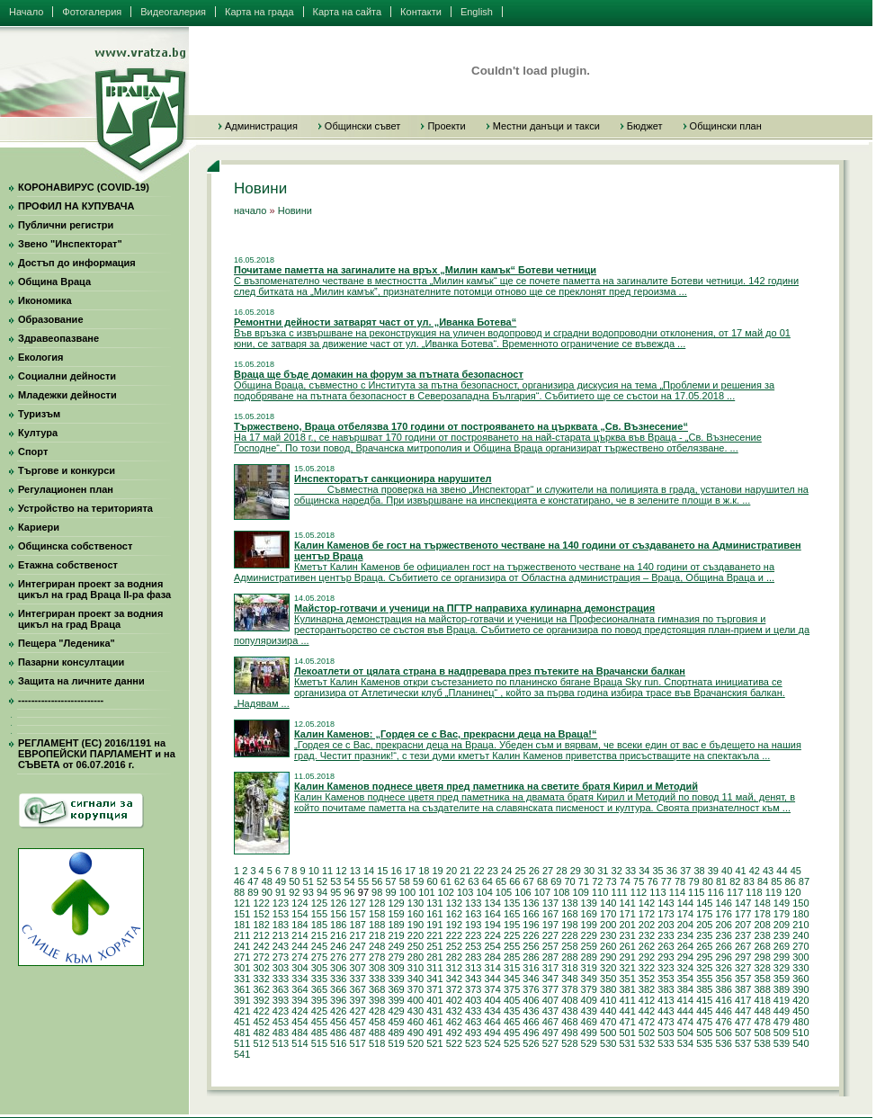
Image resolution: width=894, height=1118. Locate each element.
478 (762, 1021)
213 (281, 935)
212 (261, 935)
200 (608, 924)
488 (377, 1032)
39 (713, 870)
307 (358, 967)
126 (338, 903)
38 (698, 870)
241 (242, 946)
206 (724, 924)
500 (608, 1032)
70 (570, 881)
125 (319, 903)
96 (349, 892)
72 (597, 881)
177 (743, 913)
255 (512, 946)
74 (625, 881)
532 (647, 1043)
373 (473, 989)
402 (454, 1000)
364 (299, 989)
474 (685, 1021)
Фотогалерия (91, 11)
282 (454, 957)
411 (627, 1000)
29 (575, 870)
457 (358, 1021)
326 (724, 967)
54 (349, 881)
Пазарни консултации (71, 662)
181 (242, 924)
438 (569, 1011)
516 (338, 1043)
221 (434, 935)
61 (446, 881)
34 (644, 870)
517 (358, 1043)
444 (685, 1011)
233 (665, 935)
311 (434, 967)
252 (454, 946)
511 (242, 1043)
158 (377, 913)
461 (434, 1021)
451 (242, 1021)
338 (377, 978)
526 (531, 1043)
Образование (51, 319)
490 (415, 1032)
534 (685, 1043)
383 (665, 989)
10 (313, 870)
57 (390, 881)
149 (781, 903)
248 (377, 946)
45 (796, 870)
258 (569, 946)
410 (608, 1000)
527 (550, 1043)
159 (396, 913)
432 (454, 1011)
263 (665, 946)
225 (512, 935)
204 (685, 924)
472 (647, 1021)
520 (415, 1043)
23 (492, 870)
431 (434, 1011)
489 (396, 1032)
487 (358, 1032)
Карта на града (259, 11)
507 (743, 1032)
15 (382, 870)
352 (647, 978)
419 (781, 1000)
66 (514, 881)
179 (781, 913)
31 (602, 870)
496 (531, 1032)
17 (410, 870)
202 (647, 924)
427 (358, 1011)
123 (281, 903)
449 (781, 1011)
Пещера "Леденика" (66, 643)
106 (522, 892)
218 (377, 935)
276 (338, 957)
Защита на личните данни (81, 680)
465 (512, 1021)
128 (377, 903)
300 (800, 957)
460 (415, 1021)
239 (781, 935)
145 (704, 903)
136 (531, 903)
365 (319, 989)
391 (242, 1000)
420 (800, 1000)
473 (665, 1021)
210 (800, 924)
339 (396, 978)
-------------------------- (60, 699)
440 (608, 1011)
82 (734, 881)
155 (319, 913)
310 (415, 967)
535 (704, 1043)
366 (338, 989)
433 (473, 1011)
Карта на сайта (347, 11)
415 (704, 1000)
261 (627, 946)
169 (589, 913)
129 (396, 903)
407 (550, 1000)
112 (638, 892)
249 (396, 946)
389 (781, 989)
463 (473, 1021)
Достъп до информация (77, 262)
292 (647, 957)
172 (647, 913)
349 (589, 978)
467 (550, 1021)
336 (338, 978)
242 (261, 946)
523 (473, 1043)
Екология (40, 357)
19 (438, 870)
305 (319, 967)
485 (319, 1032)
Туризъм (39, 413)
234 (685, 935)
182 (261, 924)
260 (608, 946)
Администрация (261, 126)
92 (294, 892)
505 (704, 1032)
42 (754, 870)
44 (781, 870)
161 (434, 913)
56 (376, 881)
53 (335, 881)
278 (377, 957)
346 (531, 978)
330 (800, 967)
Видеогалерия (173, 11)
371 (434, 989)
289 (589, 957)
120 (792, 892)
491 (434, 1032)
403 (473, 1000)
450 (800, 1011)
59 (418, 881)
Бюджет (645, 126)
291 (627, 957)
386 (724, 989)
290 (608, 957)
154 (299, 913)
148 (762, 903)
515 (319, 1043)
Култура (38, 432)
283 (473, 957)
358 (762, 978)
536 (724, 1043)
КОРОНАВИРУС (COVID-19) (83, 187)
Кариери (38, 527)
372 (454, 989)
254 (492, 946)
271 (242, 957)
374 (492, 989)
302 (261, 967)
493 (473, 1032)
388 (762, 989)
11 (327, 870)
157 (358, 913)
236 (724, 935)
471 (627, 1021)
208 (762, 924)
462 (454, 1021)
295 (704, 957)
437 (550, 1011)
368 (377, 989)
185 (319, 924)
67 (528, 881)
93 (308, 892)
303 (281, 967)
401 (434, 1000)
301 (242, 967)
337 (358, 978)
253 (473, 946)
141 (627, 903)
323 (665, 967)
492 (454, 1032)
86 (790, 881)
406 (531, 1000)
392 (261, 1000)
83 (749, 881)
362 (261, 989)
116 (715, 892)
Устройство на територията (85, 508)
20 (451, 870)
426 (338, 1011)
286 (531, 957)
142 (647, 903)
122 (261, 903)
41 (740, 870)
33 (630, 870)
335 (319, 978)
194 (492, 924)
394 (299, 1000)
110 (600, 892)
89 (252, 892)
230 (608, 935)
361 (242, 989)
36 (671, 870)
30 (589, 870)
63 (473, 881)
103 (465, 892)
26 (534, 870)
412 (647, 1000)
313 (473, 967)
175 (704, 913)
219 (396, 935)
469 (589, 1021)
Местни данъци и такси (546, 126)
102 (446, 892)
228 (569, 935)
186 (338, 924)
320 (608, 967)
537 (743, 1043)
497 (550, 1032)
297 (743, 957)
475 (704, 1021)
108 (561, 892)
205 (704, 924)
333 (281, 978)
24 (506, 870)
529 (589, 1043)
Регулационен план (65, 489)
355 (704, 978)
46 (239, 881)
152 (261, 913)
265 (704, 946)
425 (319, 1011)
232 (647, 935)
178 (762, 913)
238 (762, 935)
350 (608, 978)
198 (569, 924)
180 (800, 913)
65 (501, 881)
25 (519, 870)
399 (396, 1000)
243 (281, 946)
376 (531, 989)
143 (665, 903)
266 (724, 946)
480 (800, 1021)
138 (569, 903)
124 (299, 903)
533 (665, 1043)
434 (492, 1011)
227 (550, 935)
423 (281, 1011)
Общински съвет (363, 126)
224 (492, 935)
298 (762, 957)
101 (426, 892)
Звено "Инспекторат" (70, 243)
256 (531, 946)
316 (531, 967)
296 (724, 957)
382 (647, 989)
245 (319, 946)
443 (665, 1011)
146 (724, 903)
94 (322, 892)
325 (704, 967)
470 (608, 1021)
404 (492, 1000)
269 (781, 946)
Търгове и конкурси (66, 470)
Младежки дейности (67, 394)
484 (299, 1032)
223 (473, 935)
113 (657, 892)
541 (242, 1054)
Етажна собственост (68, 564)
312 (454, 967)
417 (743, 1000)
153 (281, 913)
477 (743, 1021)
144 (685, 903)
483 (281, 1032)
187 (358, 924)
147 (743, 903)
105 (504, 892)
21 (465, 870)
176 (724, 913)
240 (800, 935)
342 (454, 978)
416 (724, 1000)
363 (281, 989)
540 (800, 1043)
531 (627, 1043)
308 (377, 967)
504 (685, 1032)
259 (589, 946)
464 (492, 1021)
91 (280, 892)
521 (434, 1043)
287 (550, 957)
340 (415, 978)
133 (473, 903)
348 (569, 978)
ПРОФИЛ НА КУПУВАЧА (76, 206)
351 (627, 978)
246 (338, 946)
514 (299, 1043)
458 (377, 1021)
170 (608, 913)
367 (358, 989)
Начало (26, 11)
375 (512, 989)
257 (550, 946)
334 (299, 978)
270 (800, 946)
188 (377, 924)
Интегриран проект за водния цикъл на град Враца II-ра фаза (94, 589)
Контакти (421, 11)
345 (512, 978)
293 (665, 957)
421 (242, 1011)
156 (338, 913)
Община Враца (54, 281)
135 (512, 903)
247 (358, 946)
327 (743, 967)
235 (704, 935)
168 (569, 913)
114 (677, 892)
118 (754, 892)
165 (512, 913)
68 (542, 881)
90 (267, 892)
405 (512, 1000)
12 (340, 870)
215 (319, 935)
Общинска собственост (75, 546)
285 (512, 957)
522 (454, 1043)
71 (583, 881)
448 (762, 1011)
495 (512, 1032)
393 (281, 1000)
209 (781, 924)
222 (454, 935)
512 (261, 1043)
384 (685, 989)
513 (281, 1043)
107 (542, 892)
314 (492, 967)
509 (781, 1032)
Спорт (33, 451)
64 (487, 881)
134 (492, 903)
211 (242, 935)
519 (396, 1043)
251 (434, 946)
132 (454, 903)
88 (239, 892)
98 (376, 892)
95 (335, 892)
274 (299, 957)
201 (627, 924)
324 (685, 967)
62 (459, 881)
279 (396, 957)
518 (377, 1043)
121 (242, 903)
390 (800, 989)
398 (377, 1000)
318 (569, 967)
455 (319, 1021)
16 (396, 870)
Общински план (726, 126)
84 (762, 881)
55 (363, 881)
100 (407, 892)
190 (415, 924)
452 (261, 1021)
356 (724, 978)
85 (776, 881)
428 (377, 1011)
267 (743, 946)
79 (693, 881)
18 (423, 870)
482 (261, 1032)
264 (685, 946)
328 (762, 967)
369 (396, 989)
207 (743, 924)
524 (492, 1043)
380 (608, 989)
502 (647, 1032)
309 (396, 967)
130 (415, 903)
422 (261, 1011)
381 (627, 989)
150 (800, 903)
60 (431, 881)
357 (743, 978)
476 (724, 1021)
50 (294, 881)
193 (473, 924)
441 (627, 1011)
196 (531, 924)
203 (665, 924)
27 (547, 870)
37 (685, 870)
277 (358, 957)
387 (743, 989)
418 (762, 1000)
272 (261, 957)
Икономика (45, 300)
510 (800, 1032)
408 (569, 1000)
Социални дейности (67, 376)
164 (492, 913)
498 (569, 1032)
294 (685, 957)
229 (589, 935)
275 (319, 957)
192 (454, 924)
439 (589, 1011)
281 (434, 957)
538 (762, 1043)
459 (396, 1021)
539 (781, 1043)
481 (242, 1032)
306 (338, 967)
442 (647, 1011)
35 (658, 870)
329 (781, 967)
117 (735, 892)
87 (804, 881)
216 (338, 935)
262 (647, 946)
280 (415, 957)
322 (647, 967)
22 (478, 870)
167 (550, 913)
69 (555, 881)
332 (261, 978)
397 (358, 1000)
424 (299, 1011)
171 (627, 913)
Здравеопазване (58, 338)
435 (512, 1011)
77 (666, 881)
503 (665, 1032)
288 (569, 957)
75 (638, 881)
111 (619, 892)
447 (743, 1011)
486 (338, 1032)
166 (531, 913)
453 (281, 1021)
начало (250, 210)
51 (308, 881)
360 (800, 978)
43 (768, 870)
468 (569, 1021)
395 (319, 1000)
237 (743, 935)
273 (281, 957)
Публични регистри (65, 224)
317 (550, 967)
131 (434, 903)
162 (454, 913)
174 (685, 913)
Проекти (446, 126)
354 (685, 978)
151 (242, 913)
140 (608, 903)
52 (322, 881)
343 (473, 978)
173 (665, 913)
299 (781, 957)
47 (252, 881)
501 (627, 1032)
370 (415, 989)
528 (569, 1043)
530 (608, 1043)
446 (724, 1011)
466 (531, 1021)
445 (704, 1011)
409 (589, 1000)
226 (531, 935)
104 (484, 892)
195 (512, 924)
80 (707, 881)
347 (550, 978)
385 (704, 989)
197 (550, 924)
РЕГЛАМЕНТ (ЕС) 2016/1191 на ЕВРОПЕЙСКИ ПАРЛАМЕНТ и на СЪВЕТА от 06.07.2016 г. (96, 754)
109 (581, 892)
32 (617, 870)
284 (492, 957)
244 (299, 946)
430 (415, 1011)
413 (665, 1000)
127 (358, 903)
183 (281, 924)
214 (299, 935)
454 (299, 1021)
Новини (295, 210)
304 (299, 967)
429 (396, 1011)
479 (781, 1021)
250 (415, 946)
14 (368, 870)
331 (242, 978)
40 (726, 870)
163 (473, 913)
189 (396, 924)
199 (589, 924)
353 (665, 978)
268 (762, 946)
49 (280, 881)
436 (531, 1011)
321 (627, 967)
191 (434, 924)
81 (721, 881)
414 (685, 1000)
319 (589, 967)
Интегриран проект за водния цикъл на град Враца (90, 619)
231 (627, 935)
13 (355, 870)
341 (434, 978)
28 (561, 870)
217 (358, 935)
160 (415, 913)
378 (569, 989)
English (476, 11)
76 (652, 881)
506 (724, 1032)
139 (589, 903)
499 (589, 1032)
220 (415, 935)
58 (404, 881)
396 (338, 1000)
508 (762, 1032)
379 (589, 989)
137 (550, 903)
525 (512, 1043)
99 (390, 892)
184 (299, 924)
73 (610, 881)
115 (696, 892)
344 (492, 978)
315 (512, 967)
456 (338, 1021)
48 (267, 881)
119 (773, 892)
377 (550, 989)
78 (680, 881)
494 (492, 1032)
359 (781, 978)
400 (415, 1000)
